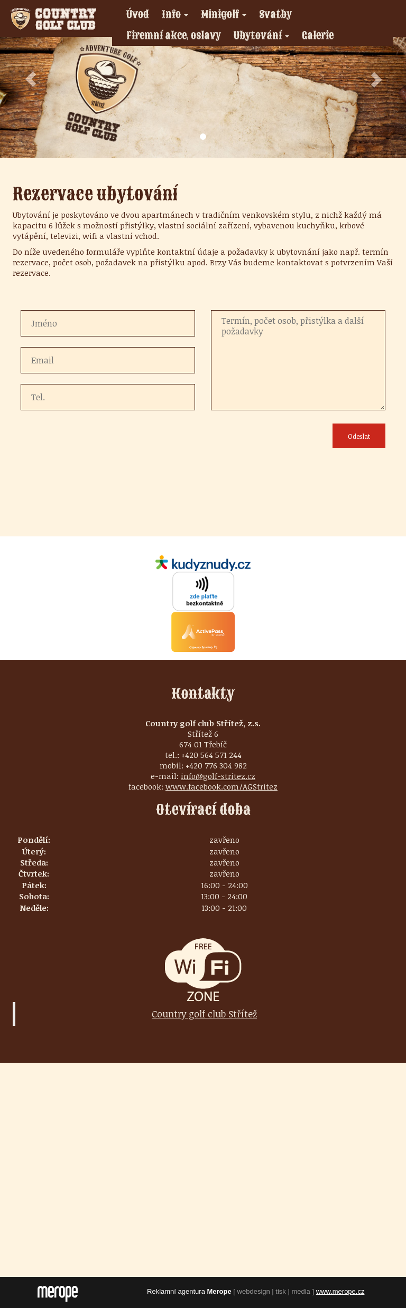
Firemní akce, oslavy (173, 35)
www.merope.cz (340, 1291)
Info (178, 16)
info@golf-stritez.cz (218, 776)
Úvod (137, 14)
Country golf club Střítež (204, 1013)
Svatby (275, 14)
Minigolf (226, 16)
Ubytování (264, 37)
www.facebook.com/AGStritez (221, 786)
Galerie (318, 35)
